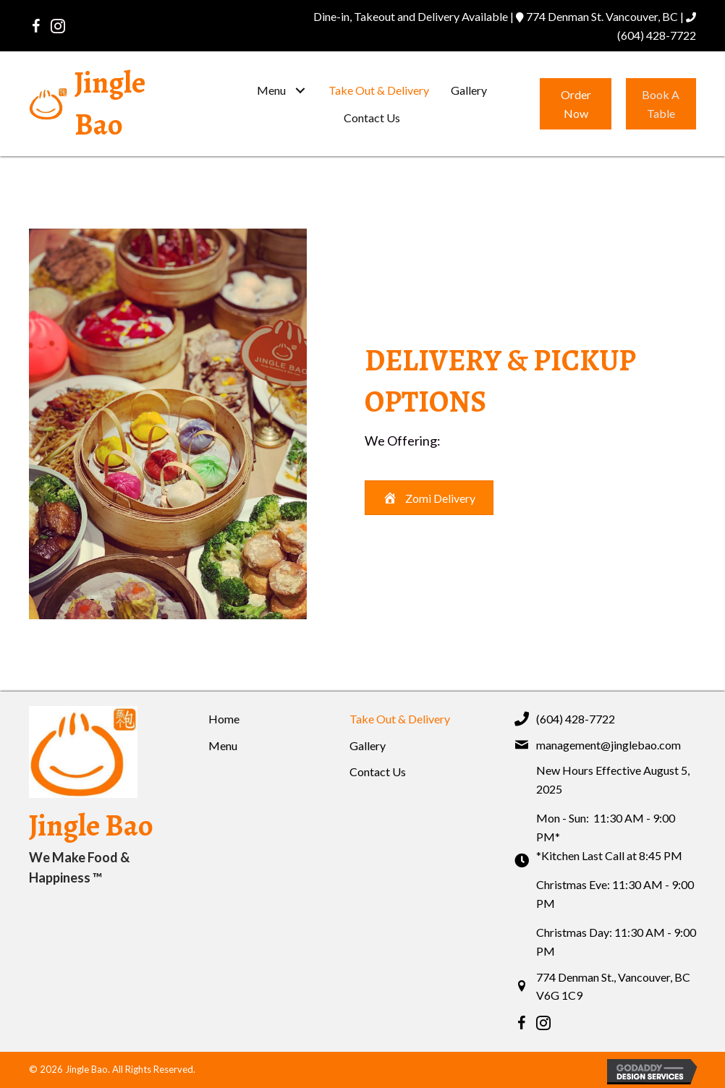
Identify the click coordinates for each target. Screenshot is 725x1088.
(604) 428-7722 (656, 35)
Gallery (367, 745)
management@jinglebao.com (608, 745)
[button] (36, 26)
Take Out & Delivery (399, 719)
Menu (222, 745)
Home (223, 719)
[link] (282, 90)
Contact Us (377, 771)
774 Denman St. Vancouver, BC (602, 16)
